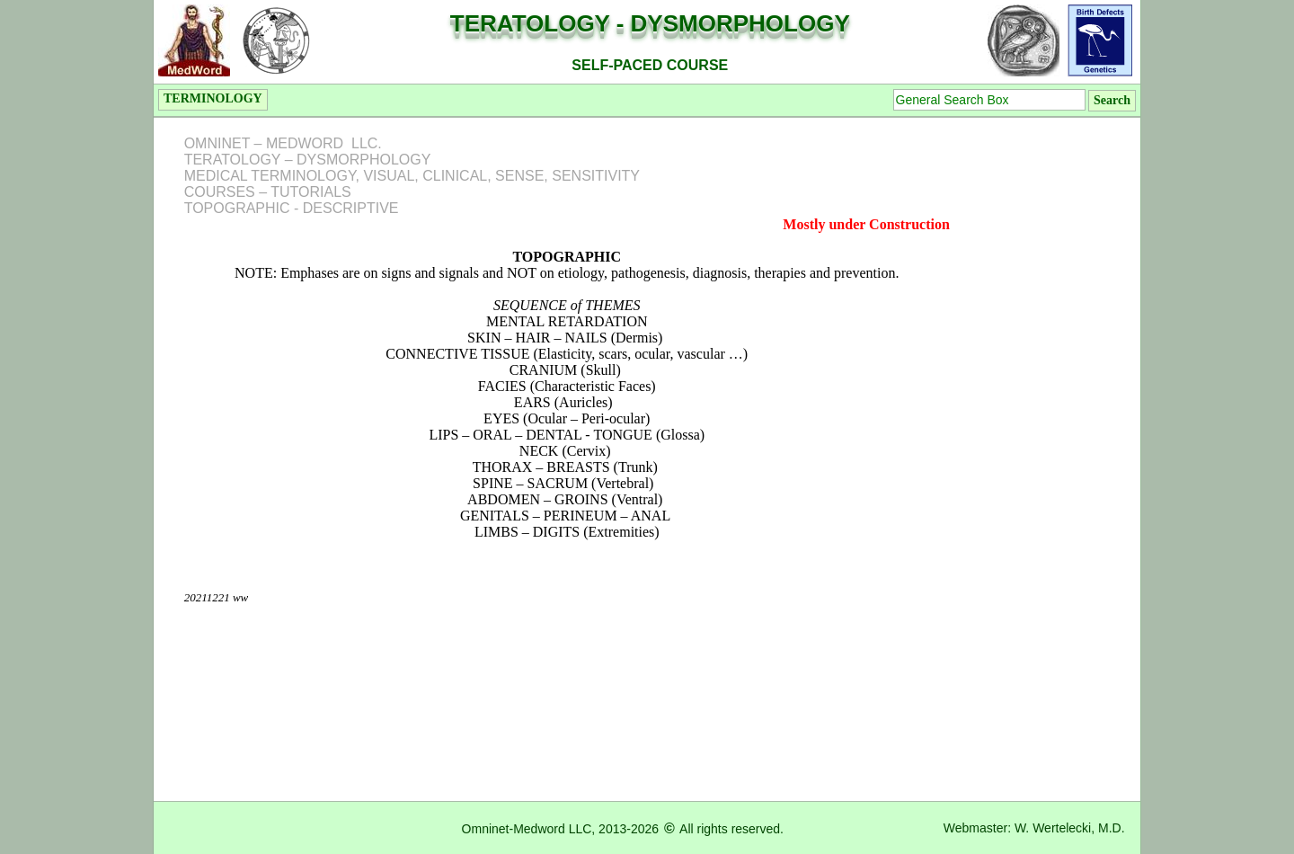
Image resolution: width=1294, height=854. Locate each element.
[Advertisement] (1059, 389)
